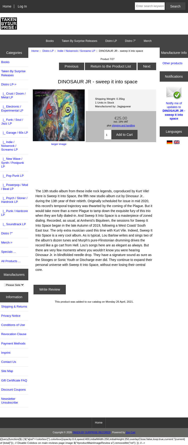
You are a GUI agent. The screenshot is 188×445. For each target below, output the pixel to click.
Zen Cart (130, 432)
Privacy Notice (10, 315)
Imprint (5, 352)
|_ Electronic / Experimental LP (12, 108)
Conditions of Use (13, 325)
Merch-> (6, 242)
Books (50, 41)
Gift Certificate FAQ (14, 380)
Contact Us (8, 362)
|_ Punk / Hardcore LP (14, 212)
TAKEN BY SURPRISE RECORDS (91, 432)
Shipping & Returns (14, 306)
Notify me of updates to (174, 102)
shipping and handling (123, 125)
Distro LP (48, 50)
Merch (147, 41)
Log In (22, 6)
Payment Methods (13, 343)
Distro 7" (130, 41)
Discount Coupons (13, 389)
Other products (172, 63)
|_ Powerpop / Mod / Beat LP (14, 186)
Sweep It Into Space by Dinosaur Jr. (94, 166)
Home (7, 6)
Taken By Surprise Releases (79, 41)
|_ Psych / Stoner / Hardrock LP (14, 200)
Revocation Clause (13, 334)
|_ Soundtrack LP (13, 224)
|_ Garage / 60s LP (14, 132)
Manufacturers (14, 274)
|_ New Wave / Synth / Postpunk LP (12, 162)
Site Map (7, 371)
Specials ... (8, 251)
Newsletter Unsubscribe (9, 400)
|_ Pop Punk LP (12, 175)
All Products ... (11, 261)
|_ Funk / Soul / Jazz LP (12, 121)
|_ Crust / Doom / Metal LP (13, 95)
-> (8, 84)
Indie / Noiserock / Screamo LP (76, 50)
